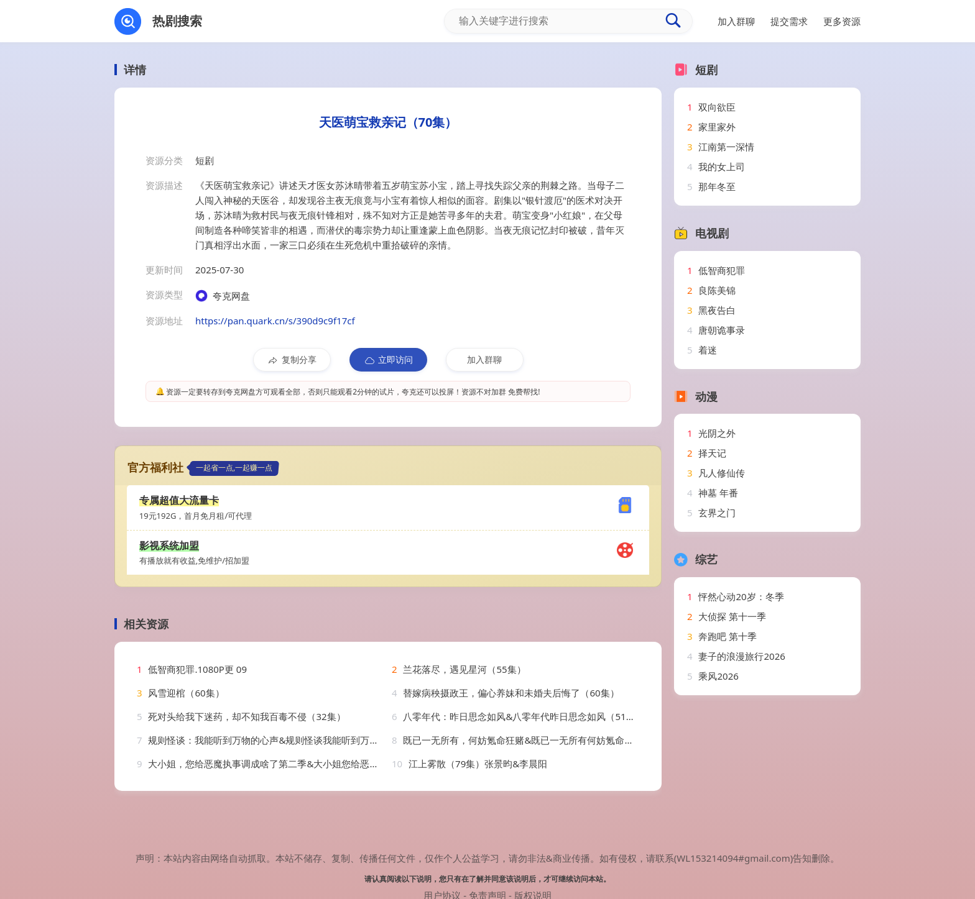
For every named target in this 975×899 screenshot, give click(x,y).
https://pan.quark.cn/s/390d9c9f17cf (275, 320)
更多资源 (842, 21)
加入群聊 (484, 359)
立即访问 (388, 360)
